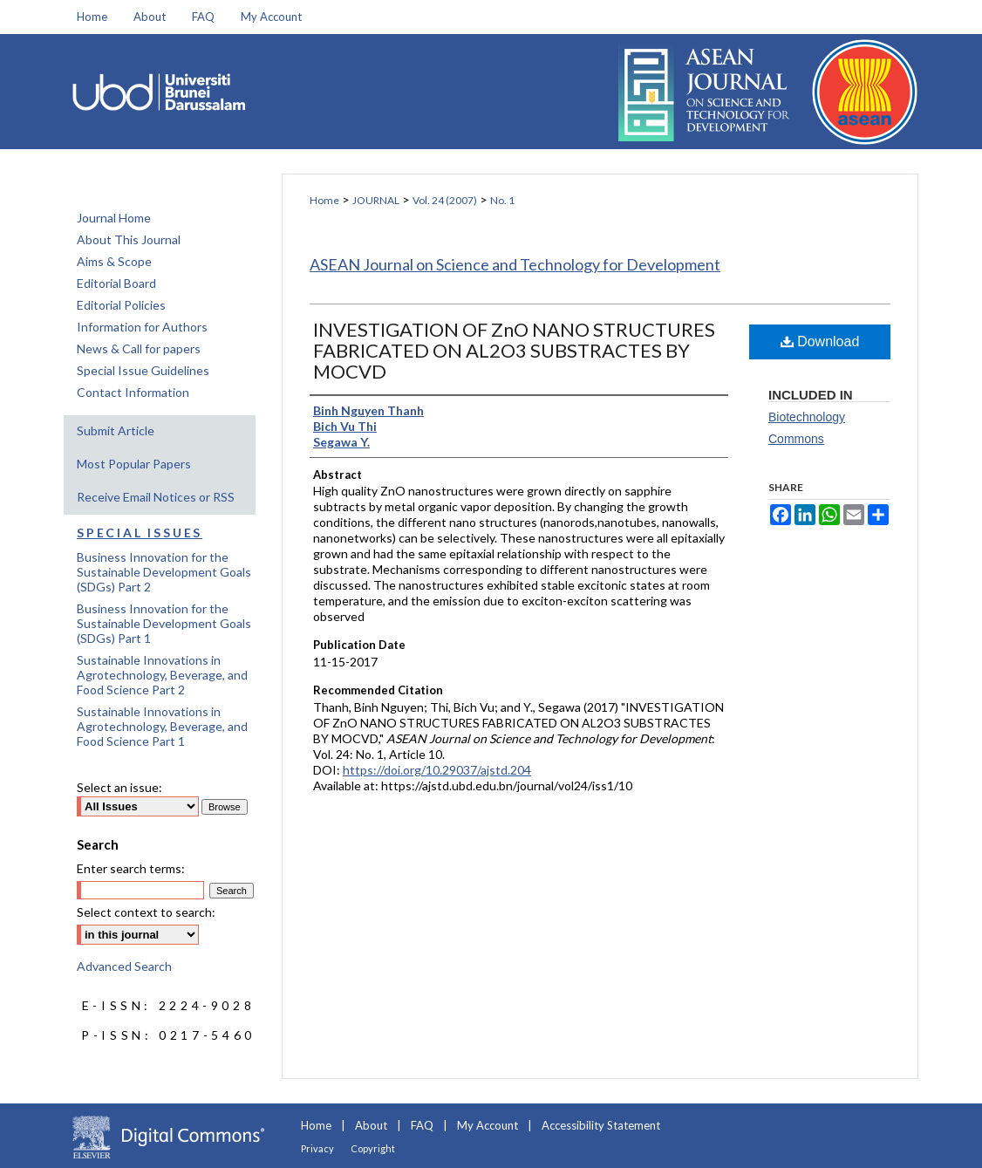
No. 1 (502, 200)
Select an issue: (119, 787)
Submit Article (115, 430)
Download (820, 341)
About (371, 1125)
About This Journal (129, 239)
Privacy (317, 1148)
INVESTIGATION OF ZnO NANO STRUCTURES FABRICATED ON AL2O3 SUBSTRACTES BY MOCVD (514, 350)
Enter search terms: (131, 868)
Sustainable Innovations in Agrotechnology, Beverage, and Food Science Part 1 (162, 726)
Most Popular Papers (134, 463)
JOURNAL (375, 200)
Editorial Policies (121, 304)
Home (324, 200)
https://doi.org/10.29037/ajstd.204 (437, 769)
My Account (487, 1125)
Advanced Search (124, 966)
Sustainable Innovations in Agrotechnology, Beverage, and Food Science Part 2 (162, 674)
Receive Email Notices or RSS (156, 496)
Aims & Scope (114, 261)
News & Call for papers (139, 348)
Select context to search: (146, 912)
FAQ (422, 1125)
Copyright (373, 1148)
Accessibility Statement (601, 1125)
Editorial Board (116, 283)
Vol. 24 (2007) (445, 200)
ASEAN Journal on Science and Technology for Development (515, 264)
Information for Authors (142, 326)
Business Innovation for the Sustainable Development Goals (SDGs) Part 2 (164, 572)
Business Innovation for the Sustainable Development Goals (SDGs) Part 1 (164, 623)
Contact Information (133, 392)
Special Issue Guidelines (143, 370)
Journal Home (114, 217)
